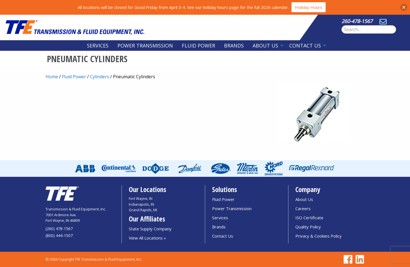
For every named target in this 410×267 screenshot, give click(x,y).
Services (98, 45)
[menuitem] (97, 45)
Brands (234, 45)
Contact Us (305, 45)
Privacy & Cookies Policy (318, 236)
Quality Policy (308, 227)
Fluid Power (198, 45)
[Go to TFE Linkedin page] (359, 259)
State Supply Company (150, 228)
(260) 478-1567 (59, 228)
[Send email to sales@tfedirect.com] (383, 21)
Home (52, 77)
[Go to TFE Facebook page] (347, 259)
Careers (303, 208)
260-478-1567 (357, 21)
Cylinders (99, 77)
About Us (265, 45)
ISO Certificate (309, 217)
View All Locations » (147, 238)
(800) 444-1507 (59, 235)
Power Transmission (145, 45)
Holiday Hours (308, 7)
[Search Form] (368, 29)
